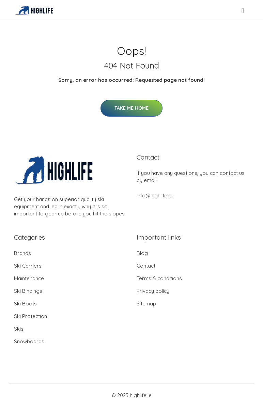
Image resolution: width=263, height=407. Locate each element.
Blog (142, 253)
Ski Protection (30, 316)
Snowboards (29, 341)
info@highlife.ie (154, 195)
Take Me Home (131, 108)
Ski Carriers (28, 265)
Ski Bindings (28, 291)
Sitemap (146, 303)
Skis (19, 329)
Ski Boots (25, 303)
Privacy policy (153, 291)
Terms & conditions (159, 278)
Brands (22, 253)
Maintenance (29, 278)
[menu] (243, 10)
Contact (146, 265)
